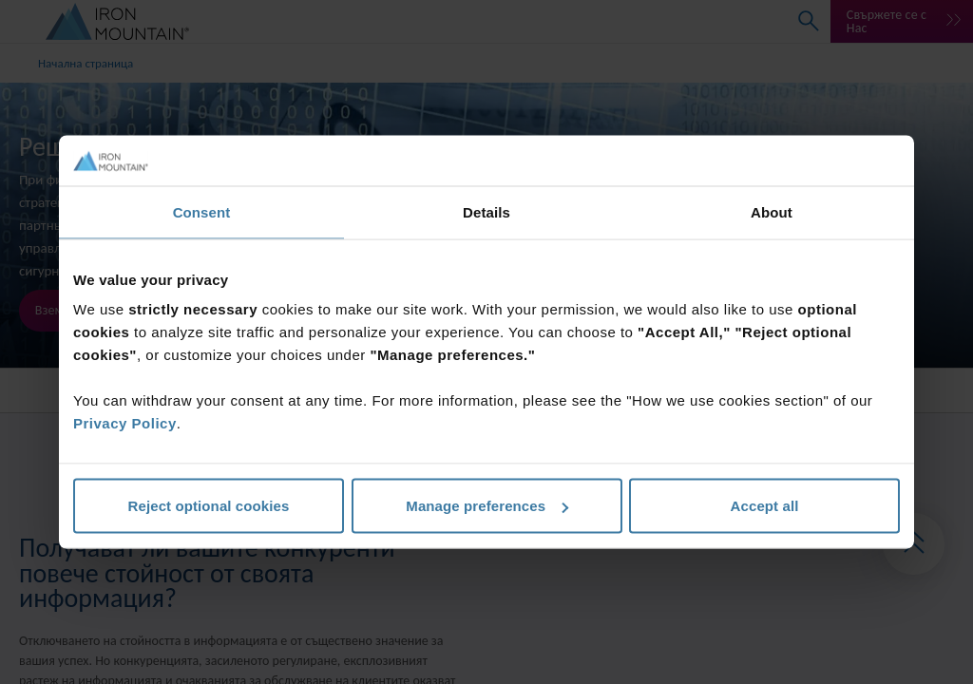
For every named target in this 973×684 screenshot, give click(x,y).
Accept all (765, 506)
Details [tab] (486, 211)
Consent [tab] (202, 211)
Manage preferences (487, 506)
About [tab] (771, 211)
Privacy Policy (125, 423)
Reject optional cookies (209, 506)
